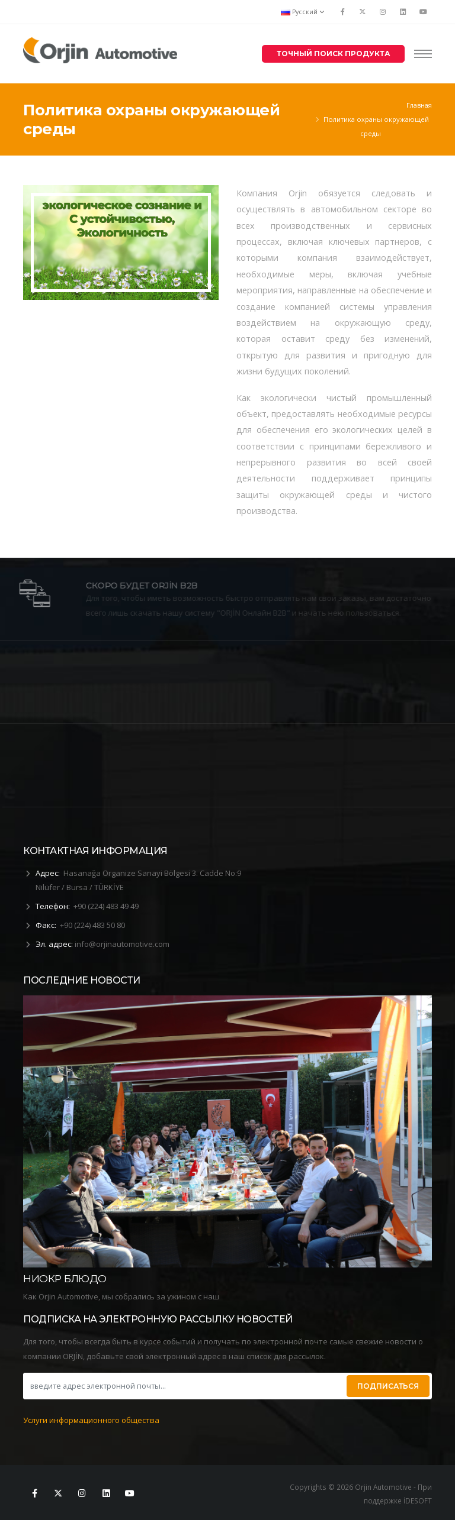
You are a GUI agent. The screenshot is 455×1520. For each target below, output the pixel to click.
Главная (419, 105)
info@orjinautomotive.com (122, 944)
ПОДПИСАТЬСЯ (388, 1386)
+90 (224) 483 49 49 (106, 906)
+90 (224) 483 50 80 (92, 925)
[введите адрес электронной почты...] (183, 1386)
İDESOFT (417, 1500)
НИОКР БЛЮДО (65, 1278)
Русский (302, 12)
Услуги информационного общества (91, 1420)
